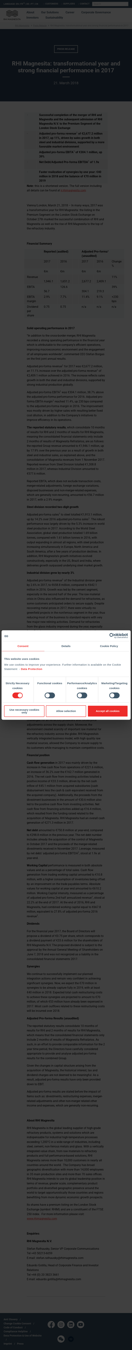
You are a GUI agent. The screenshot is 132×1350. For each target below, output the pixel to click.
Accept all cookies (108, 711)
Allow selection (66, 711)
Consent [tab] (22, 646)
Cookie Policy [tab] (109, 646)
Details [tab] (66, 646)
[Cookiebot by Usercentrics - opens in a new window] (112, 635)
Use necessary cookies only (24, 711)
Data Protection (31, 668)
